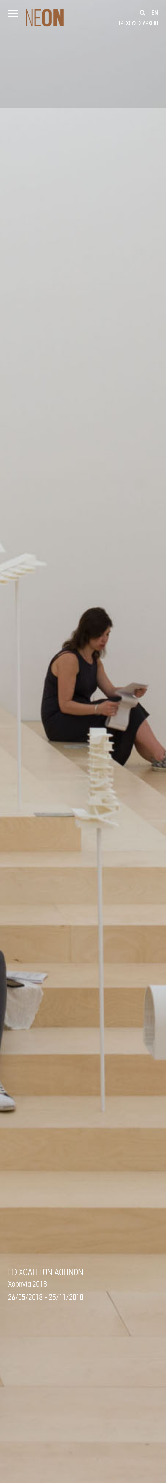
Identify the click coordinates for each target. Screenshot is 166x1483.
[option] (83, 741)
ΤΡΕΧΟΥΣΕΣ (129, 23)
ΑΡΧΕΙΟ (150, 23)
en (154, 13)
